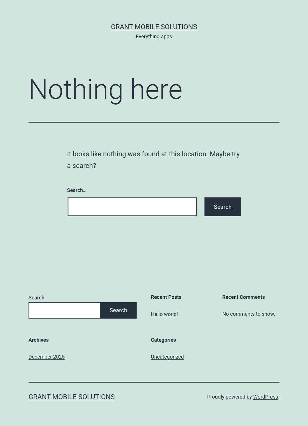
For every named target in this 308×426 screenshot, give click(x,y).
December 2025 (47, 357)
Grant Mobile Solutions (154, 27)
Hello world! (164, 314)
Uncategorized (167, 357)
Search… (77, 190)
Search (36, 298)
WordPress (265, 397)
